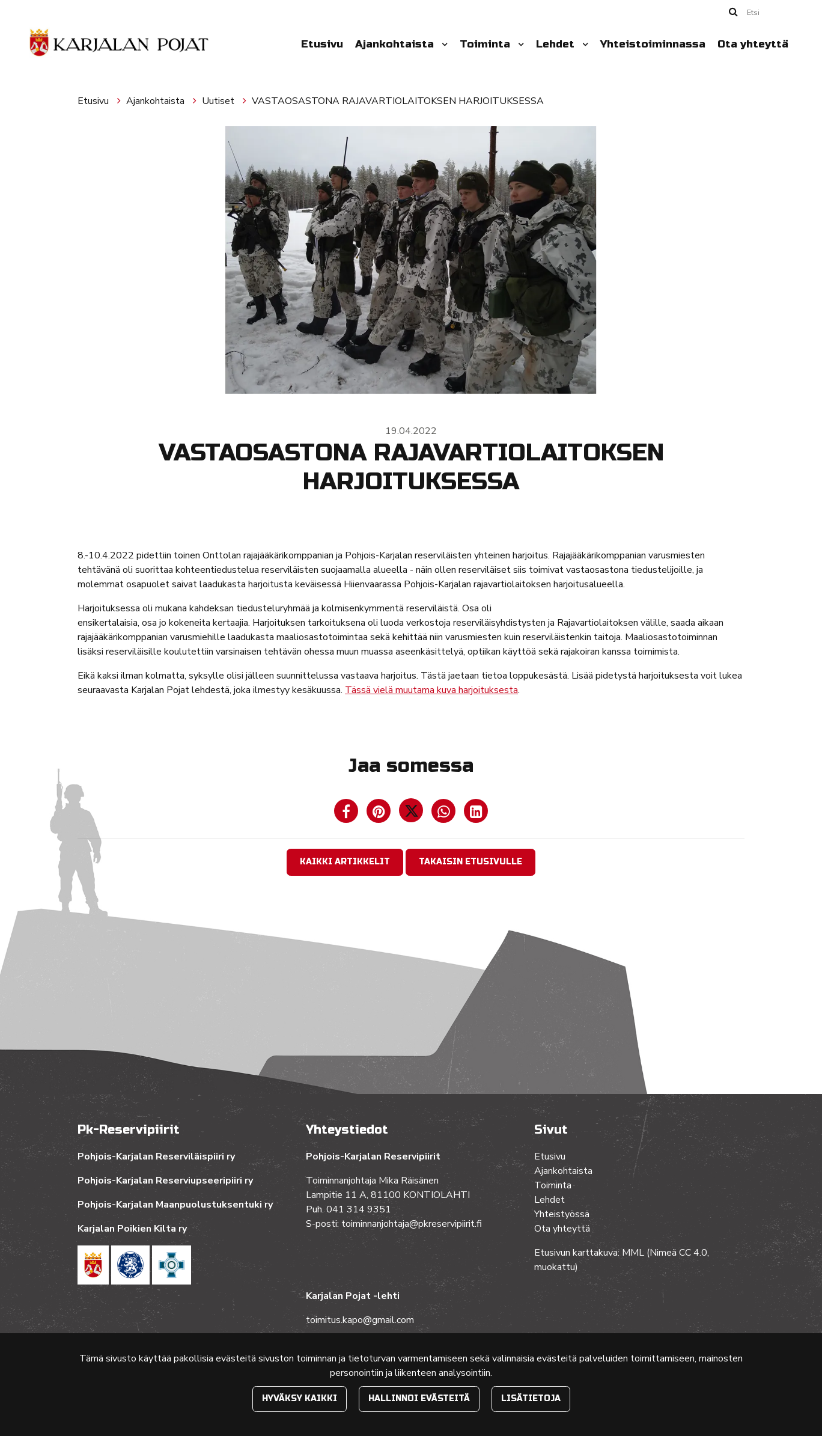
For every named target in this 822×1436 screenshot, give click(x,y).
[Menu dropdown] (442, 44)
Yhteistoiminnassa (652, 44)
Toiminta (486, 44)
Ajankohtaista (396, 44)
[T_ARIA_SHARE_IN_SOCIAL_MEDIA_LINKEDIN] (476, 813)
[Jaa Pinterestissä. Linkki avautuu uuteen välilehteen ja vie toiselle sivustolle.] (380, 813)
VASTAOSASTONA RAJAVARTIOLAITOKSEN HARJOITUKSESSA (398, 101)
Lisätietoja (531, 1398)
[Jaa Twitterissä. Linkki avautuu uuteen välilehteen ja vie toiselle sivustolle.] (412, 813)
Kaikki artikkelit (345, 862)
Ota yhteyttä (752, 44)
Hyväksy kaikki (299, 1398)
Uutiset (219, 101)
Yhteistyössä (561, 1214)
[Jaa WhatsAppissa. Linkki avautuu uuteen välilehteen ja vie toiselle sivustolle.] (444, 813)
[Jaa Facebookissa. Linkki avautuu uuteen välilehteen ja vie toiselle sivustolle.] (347, 813)
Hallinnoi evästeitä (419, 1398)
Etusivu (322, 44)
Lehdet (556, 44)
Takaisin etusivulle (470, 862)
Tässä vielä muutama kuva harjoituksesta (431, 690)
